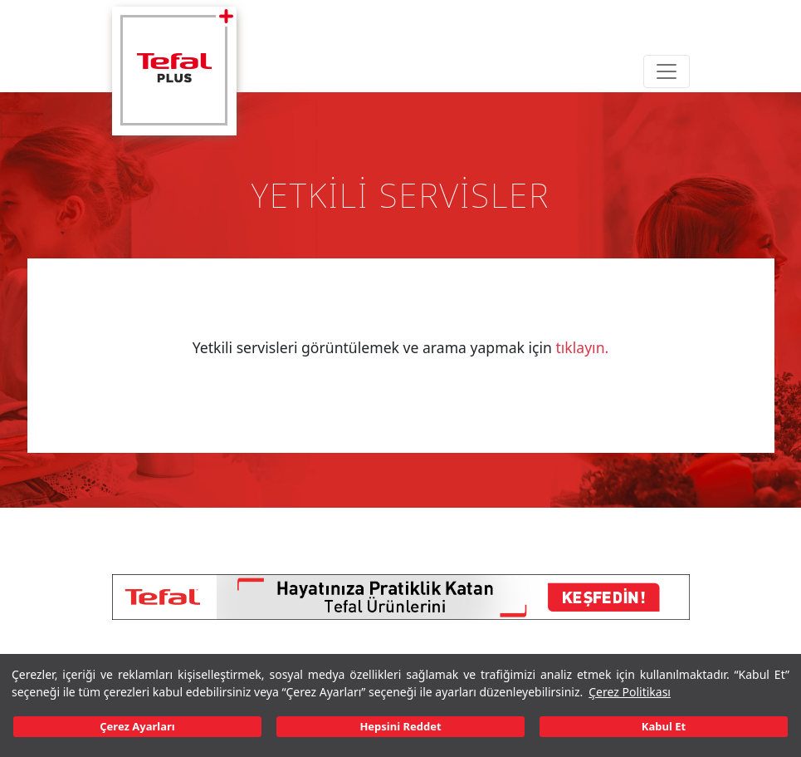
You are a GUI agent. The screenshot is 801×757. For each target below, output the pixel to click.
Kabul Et (664, 726)
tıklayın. (581, 347)
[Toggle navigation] (666, 71)
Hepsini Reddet (400, 726)
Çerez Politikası (630, 692)
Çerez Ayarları (137, 726)
